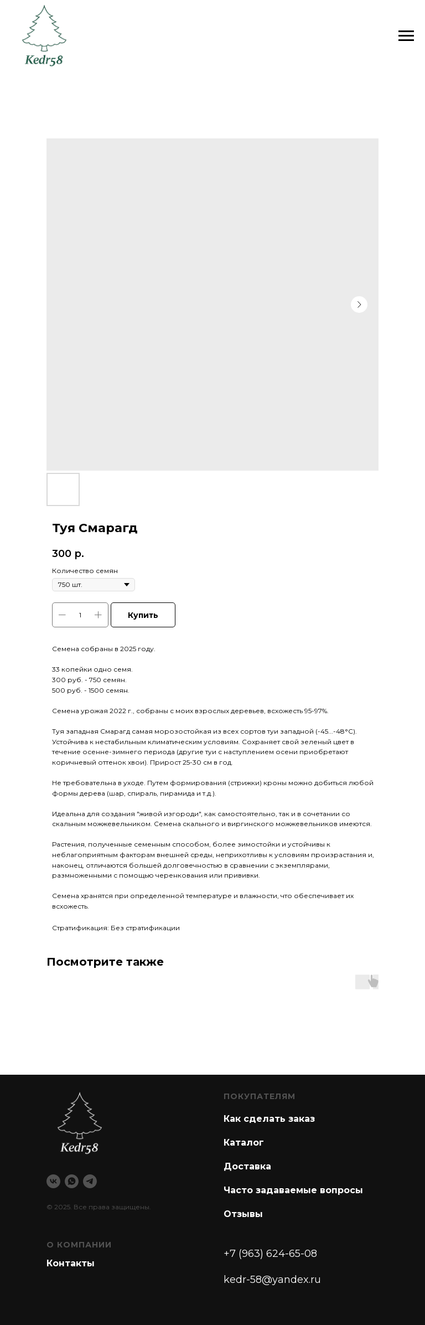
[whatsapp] (72, 1181)
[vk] (53, 1181)
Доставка (247, 1166)
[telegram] (90, 1181)
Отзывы (243, 1214)
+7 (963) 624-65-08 (270, 1253)
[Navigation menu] (406, 36)
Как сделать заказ (269, 1118)
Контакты (70, 1263)
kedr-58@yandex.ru (272, 1280)
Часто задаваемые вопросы (293, 1190)
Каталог (244, 1142)
